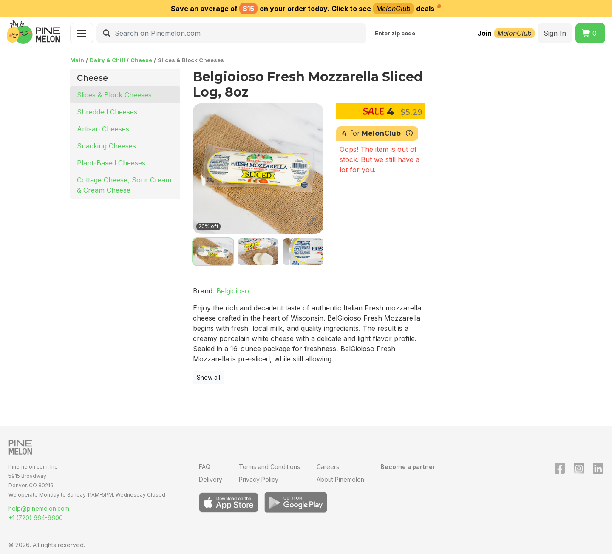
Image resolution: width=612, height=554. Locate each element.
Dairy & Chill (107, 60)
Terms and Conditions (269, 466)
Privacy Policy (258, 479)
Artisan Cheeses (103, 129)
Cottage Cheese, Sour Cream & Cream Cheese (124, 185)
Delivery (210, 479)
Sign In (555, 33)
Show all (208, 377)
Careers (328, 466)
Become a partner (407, 466)
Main (77, 60)
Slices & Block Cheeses (114, 95)
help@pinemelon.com (38, 508)
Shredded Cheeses (107, 112)
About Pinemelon (340, 479)
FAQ (204, 466)
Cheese (141, 60)
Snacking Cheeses (106, 146)
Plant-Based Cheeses (111, 163)
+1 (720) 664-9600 (35, 517)
